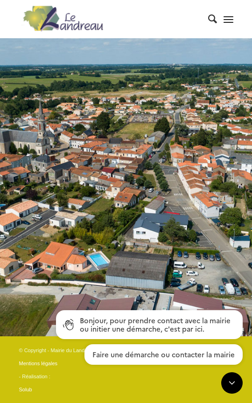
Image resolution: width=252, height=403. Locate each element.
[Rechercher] (208, 19)
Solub (25, 389)
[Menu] (228, 19)
